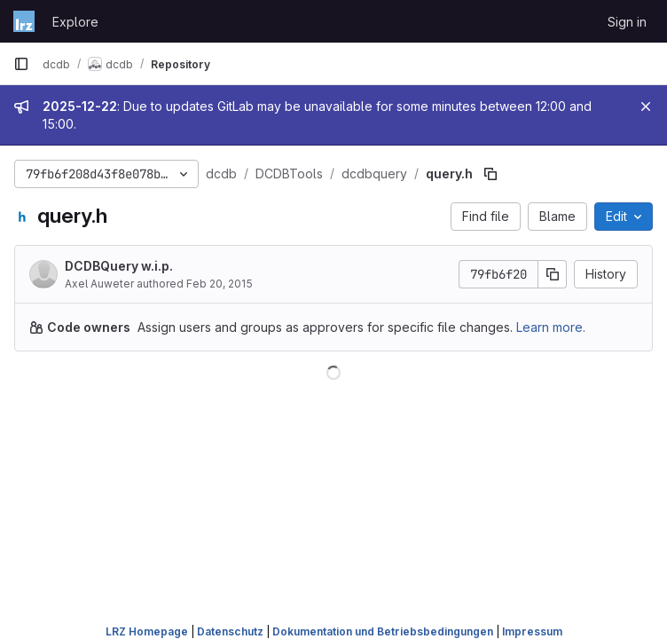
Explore (75, 21)
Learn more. (550, 327)
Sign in (627, 21)
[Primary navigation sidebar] (21, 64)
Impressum (532, 631)
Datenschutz (230, 631)
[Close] (645, 106)
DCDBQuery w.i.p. (119, 265)
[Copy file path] (490, 174)
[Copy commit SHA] (552, 274)
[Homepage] (24, 21)
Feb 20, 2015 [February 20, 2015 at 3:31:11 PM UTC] (219, 283)
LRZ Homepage (147, 631)
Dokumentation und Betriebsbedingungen (382, 631)
